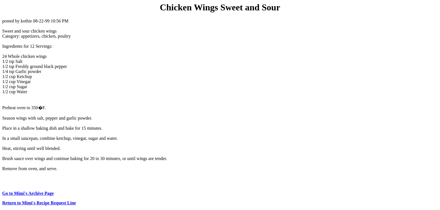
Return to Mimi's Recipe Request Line (39, 202)
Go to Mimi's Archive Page (28, 193)
